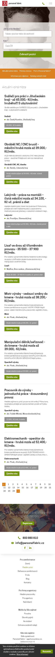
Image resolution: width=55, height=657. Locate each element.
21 (50, 488)
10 (49, 484)
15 (23, 488)
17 (32, 488)
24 (14, 491)
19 (41, 488)
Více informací (22, 654)
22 (4, 491)
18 (36, 488)
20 (45, 488)
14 (18, 488)
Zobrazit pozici (27, 54)
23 (9, 491)
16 (27, 488)
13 (14, 488)
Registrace (27, 523)
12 (9, 488)
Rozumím (47, 651)
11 (4, 488)
